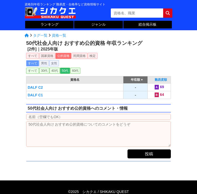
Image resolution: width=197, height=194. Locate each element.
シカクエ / (105, 192)
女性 (54, 63)
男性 (44, 63)
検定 (93, 56)
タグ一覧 (40, 35)
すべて (32, 56)
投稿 (149, 154)
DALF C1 (35, 95)
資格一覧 (59, 35)
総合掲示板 (147, 24)
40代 (54, 71)
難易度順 (161, 79)
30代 (44, 71)
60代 (75, 71)
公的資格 (63, 56)
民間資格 (79, 56)
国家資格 (47, 56)
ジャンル (98, 24)
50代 (65, 71)
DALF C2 (35, 87)
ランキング (49, 24)
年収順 (135, 79)
